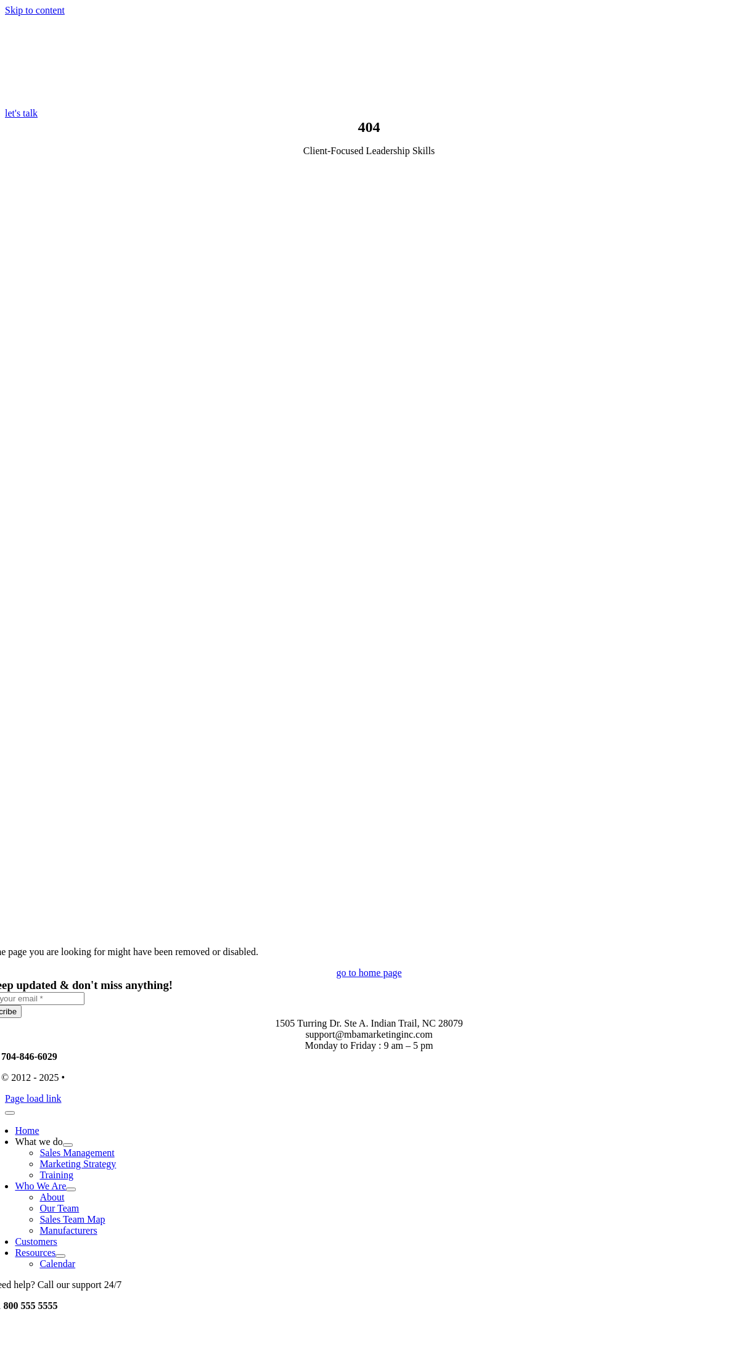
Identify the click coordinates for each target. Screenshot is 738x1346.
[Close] (10, 1113)
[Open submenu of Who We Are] (71, 1189)
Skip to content (35, 10)
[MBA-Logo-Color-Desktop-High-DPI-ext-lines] (97, 102)
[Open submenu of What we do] (68, 1145)
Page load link (33, 1098)
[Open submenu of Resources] (60, 1256)
